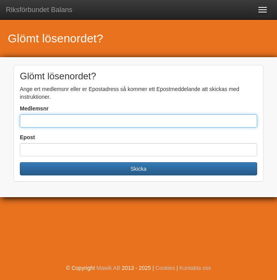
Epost (27, 137)
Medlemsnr (34, 108)
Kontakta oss (195, 268)
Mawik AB (108, 268)
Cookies (165, 268)
